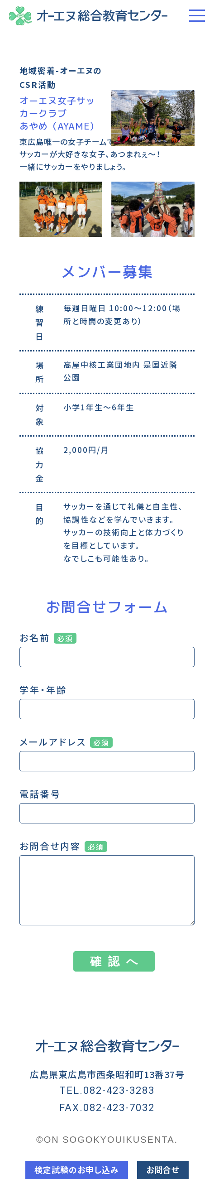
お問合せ (163, 1169)
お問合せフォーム (107, 607)
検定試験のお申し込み (76, 1169)
